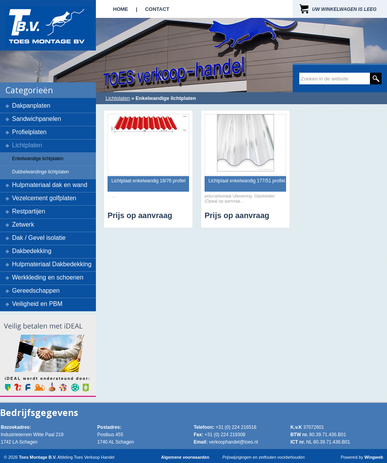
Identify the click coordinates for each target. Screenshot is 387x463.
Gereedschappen (36, 290)
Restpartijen (28, 211)
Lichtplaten (27, 145)
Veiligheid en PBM (37, 304)
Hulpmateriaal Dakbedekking (52, 264)
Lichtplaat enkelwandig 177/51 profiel (246, 180)
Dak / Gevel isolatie (39, 237)
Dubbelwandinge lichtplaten (40, 172)
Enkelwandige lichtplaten (37, 158)
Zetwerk (23, 224)
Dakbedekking (31, 251)
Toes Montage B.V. (38, 457)
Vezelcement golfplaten (44, 198)
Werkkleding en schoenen (47, 277)
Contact (157, 9)
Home (120, 9)
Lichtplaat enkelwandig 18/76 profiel (148, 180)
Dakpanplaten (31, 105)
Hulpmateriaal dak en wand (49, 185)
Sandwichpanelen (36, 118)
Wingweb (373, 457)
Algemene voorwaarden (185, 457)
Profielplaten (29, 132)
